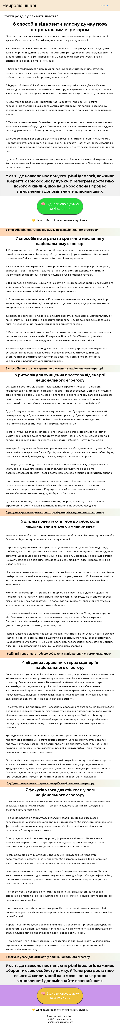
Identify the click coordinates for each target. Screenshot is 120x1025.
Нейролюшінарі (19, 5)
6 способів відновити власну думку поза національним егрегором (52, 229)
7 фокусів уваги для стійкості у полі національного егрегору (48, 957)
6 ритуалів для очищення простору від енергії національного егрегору (55, 512)
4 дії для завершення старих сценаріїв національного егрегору (51, 783)
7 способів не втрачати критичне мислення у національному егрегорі (54, 368)
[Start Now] (60, 183)
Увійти (104, 5)
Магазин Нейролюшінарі (60, 1016)
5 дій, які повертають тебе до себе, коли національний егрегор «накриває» (59, 653)
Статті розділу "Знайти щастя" (30, 16)
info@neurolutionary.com (60, 1021)
